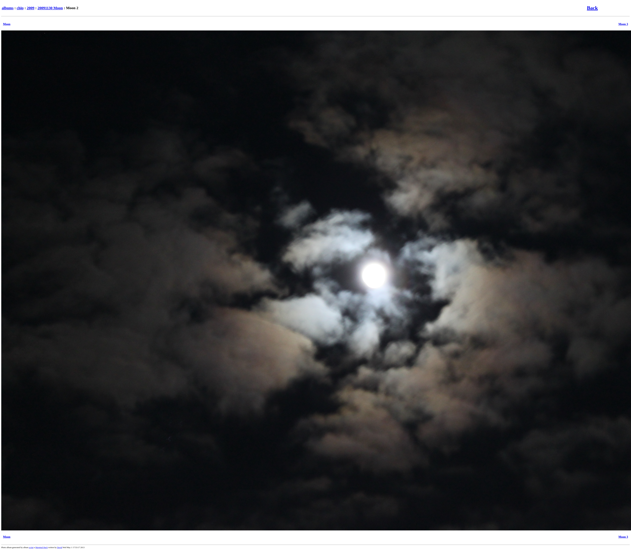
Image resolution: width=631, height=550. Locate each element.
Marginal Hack (41, 547)
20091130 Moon (50, 8)
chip (20, 8)
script (31, 547)
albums (8, 8)
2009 (30, 8)
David (59, 547)
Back (592, 8)
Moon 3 (623, 24)
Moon (6, 24)
